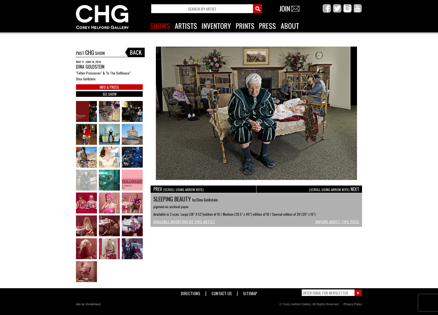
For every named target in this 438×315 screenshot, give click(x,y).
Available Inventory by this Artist (184, 221)
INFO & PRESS (109, 87)
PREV (178, 189)
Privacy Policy (353, 304)
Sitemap (250, 292)
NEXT (334, 189)
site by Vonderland (88, 304)
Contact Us (221, 292)
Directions (190, 292)
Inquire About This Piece (337, 221)
